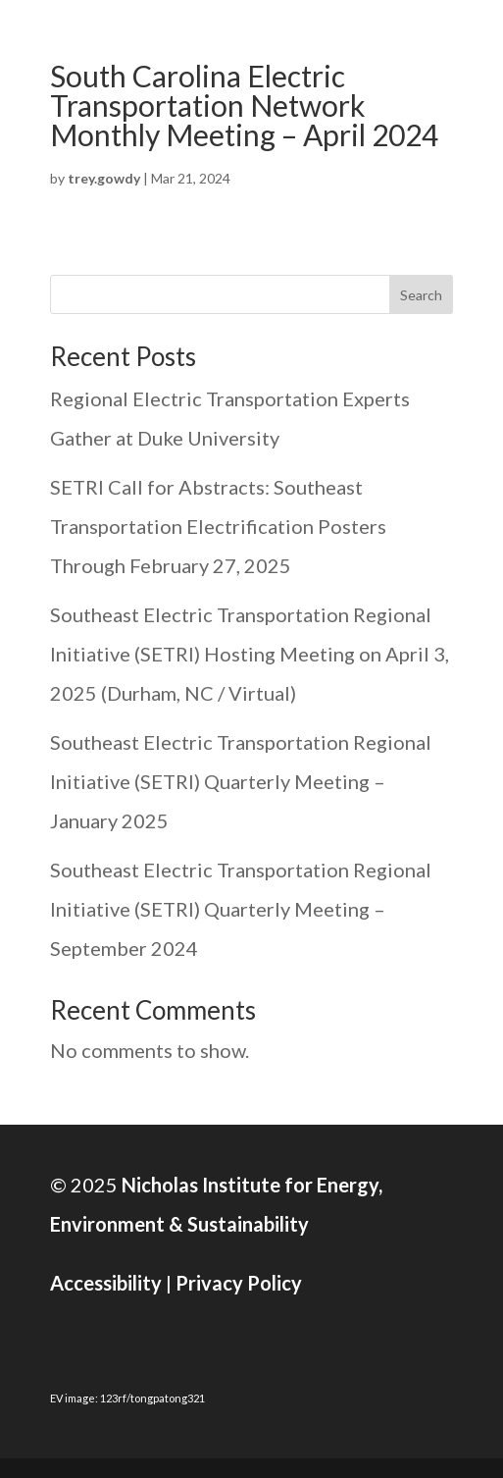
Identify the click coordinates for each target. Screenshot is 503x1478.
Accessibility (106, 1282)
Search (421, 295)
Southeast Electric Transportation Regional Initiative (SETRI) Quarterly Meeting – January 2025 (240, 781)
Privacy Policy (239, 1282)
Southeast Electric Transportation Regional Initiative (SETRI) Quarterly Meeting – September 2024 (240, 909)
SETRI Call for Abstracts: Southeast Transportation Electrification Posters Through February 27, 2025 (218, 526)
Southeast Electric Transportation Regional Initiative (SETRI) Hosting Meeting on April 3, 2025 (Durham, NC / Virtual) (249, 654)
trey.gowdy (104, 178)
